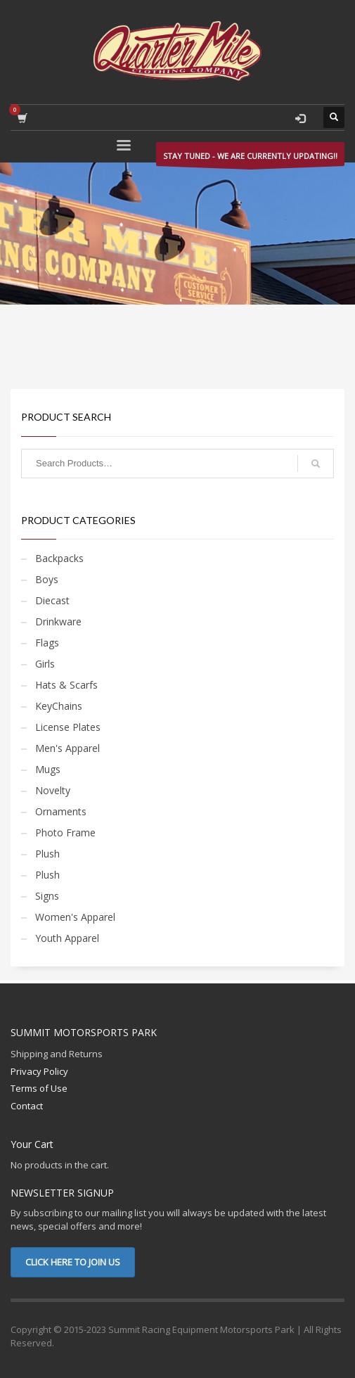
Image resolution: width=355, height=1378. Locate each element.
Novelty (52, 790)
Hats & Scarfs (66, 684)
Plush (47, 853)
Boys (46, 579)
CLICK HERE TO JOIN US (72, 1262)
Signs (47, 895)
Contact (27, 1105)
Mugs (47, 769)
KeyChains (58, 706)
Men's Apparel (67, 748)
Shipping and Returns (57, 1053)
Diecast (52, 600)
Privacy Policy (39, 1071)
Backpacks (59, 558)
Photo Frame (65, 832)
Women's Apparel (75, 917)
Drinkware (58, 621)
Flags (47, 642)
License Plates (68, 727)
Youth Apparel (67, 938)
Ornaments (60, 811)
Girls (45, 663)
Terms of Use (39, 1088)
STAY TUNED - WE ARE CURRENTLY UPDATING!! (250, 158)
